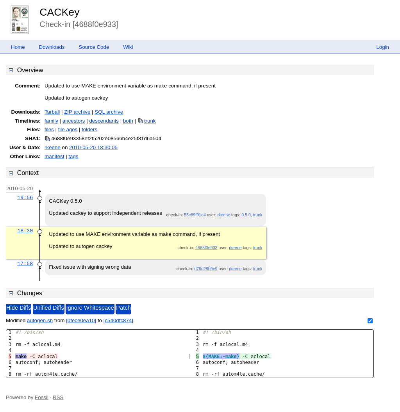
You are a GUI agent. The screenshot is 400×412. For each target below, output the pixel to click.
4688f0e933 (206, 247)
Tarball (52, 112)
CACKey (59, 12)
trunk (150, 121)
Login (382, 47)
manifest (54, 156)
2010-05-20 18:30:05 (93, 147)
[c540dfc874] (118, 320)
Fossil (41, 397)
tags (73, 156)
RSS (58, 397)
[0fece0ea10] (81, 320)
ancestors (73, 121)
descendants (104, 121)
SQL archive (109, 112)
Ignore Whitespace (90, 308)
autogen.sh (40, 320)
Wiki (128, 47)
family (51, 121)
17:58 (25, 263)
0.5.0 (246, 214)
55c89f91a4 (195, 214)
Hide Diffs (18, 308)
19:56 (25, 197)
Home (18, 47)
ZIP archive (77, 112)
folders (89, 129)
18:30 (25, 230)
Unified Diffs (48, 308)
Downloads (52, 47)
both (128, 121)
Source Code (94, 47)
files (49, 129)
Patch (123, 308)
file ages (68, 129)
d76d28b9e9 (205, 268)
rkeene (53, 147)
